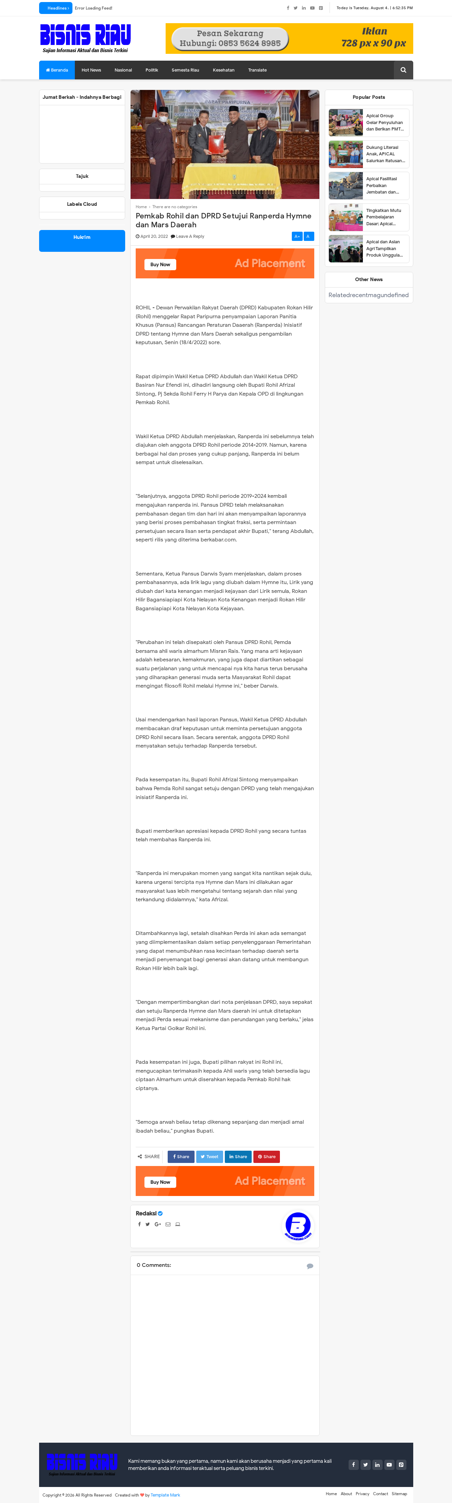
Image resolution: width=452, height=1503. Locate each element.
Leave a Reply (190, 236)
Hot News (91, 70)
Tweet (209, 1157)
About (346, 1493)
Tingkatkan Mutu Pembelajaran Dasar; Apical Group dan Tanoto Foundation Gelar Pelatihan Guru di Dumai (385, 217)
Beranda (57, 70)
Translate (257, 70)
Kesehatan (224, 70)
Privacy (362, 1493)
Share (181, 1157)
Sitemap (399, 1493)
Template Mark (165, 1495)
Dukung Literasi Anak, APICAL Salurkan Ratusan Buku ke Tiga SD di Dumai (384, 154)
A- (309, 236)
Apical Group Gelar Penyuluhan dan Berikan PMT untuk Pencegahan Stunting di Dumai (385, 123)
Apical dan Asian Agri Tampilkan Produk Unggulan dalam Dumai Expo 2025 (385, 249)
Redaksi (146, 1213)
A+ (297, 236)
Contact (380, 1493)
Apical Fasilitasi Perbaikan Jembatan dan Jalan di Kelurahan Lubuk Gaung (385, 186)
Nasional (123, 70)
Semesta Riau (185, 70)
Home (331, 1493)
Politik (152, 70)
